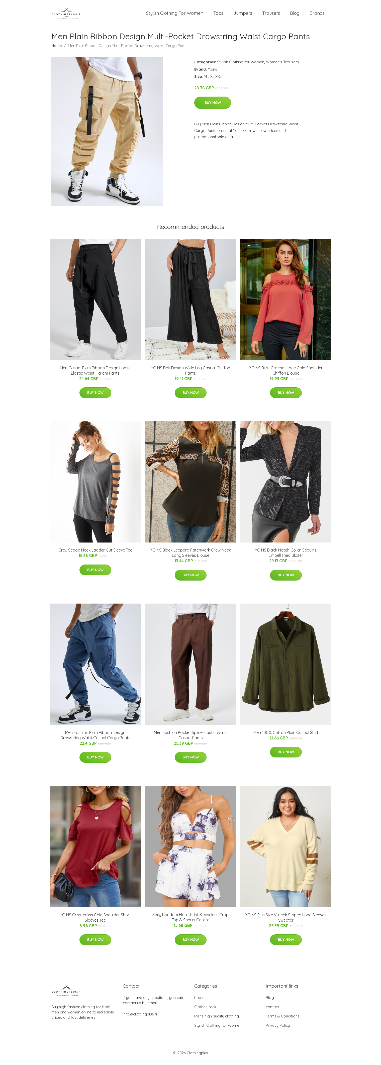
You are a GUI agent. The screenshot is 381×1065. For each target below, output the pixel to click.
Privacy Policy (278, 1028)
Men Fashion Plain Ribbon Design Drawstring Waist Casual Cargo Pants (95, 738)
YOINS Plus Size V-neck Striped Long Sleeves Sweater (285, 921)
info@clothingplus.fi (140, 1017)
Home (56, 49)
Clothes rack (205, 1010)
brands (200, 1001)
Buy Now (213, 106)
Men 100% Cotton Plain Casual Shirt (285, 735)
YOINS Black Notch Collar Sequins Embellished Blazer (286, 556)
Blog (295, 15)
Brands (317, 15)
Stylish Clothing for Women (240, 65)
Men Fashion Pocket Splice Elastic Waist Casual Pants (190, 738)
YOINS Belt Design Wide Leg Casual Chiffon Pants (190, 374)
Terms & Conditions (283, 1019)
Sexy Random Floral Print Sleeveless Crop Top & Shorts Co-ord (190, 921)
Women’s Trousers (282, 65)
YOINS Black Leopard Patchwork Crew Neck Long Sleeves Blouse (190, 556)
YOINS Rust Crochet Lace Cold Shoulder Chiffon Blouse (286, 374)
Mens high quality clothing (216, 1019)
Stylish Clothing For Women (174, 15)
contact (272, 1010)
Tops (218, 15)
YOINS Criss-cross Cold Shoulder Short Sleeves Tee (95, 921)
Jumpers (242, 15)
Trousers (271, 15)
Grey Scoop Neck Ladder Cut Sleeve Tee (95, 553)
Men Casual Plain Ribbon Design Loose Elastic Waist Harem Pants (95, 374)
